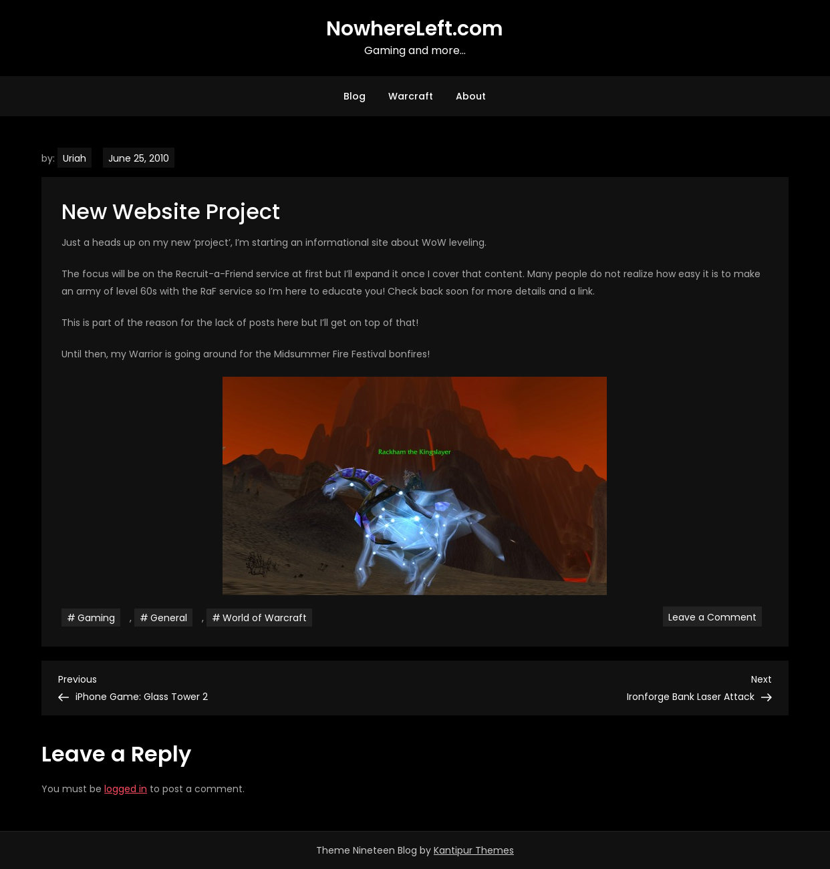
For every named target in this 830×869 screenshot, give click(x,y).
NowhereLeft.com (414, 29)
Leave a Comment (715, 616)
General (168, 618)
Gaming (96, 618)
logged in (125, 789)
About (471, 96)
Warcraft (410, 96)
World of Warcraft (265, 618)
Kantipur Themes (474, 850)
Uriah (74, 158)
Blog (354, 96)
